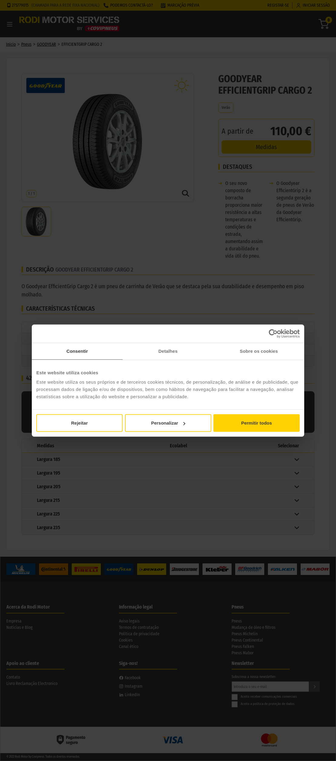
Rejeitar (79, 423)
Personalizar (168, 423)
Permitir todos (256, 423)
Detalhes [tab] (167, 350)
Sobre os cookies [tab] (259, 350)
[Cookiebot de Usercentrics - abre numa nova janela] (273, 333)
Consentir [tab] (77, 350)
